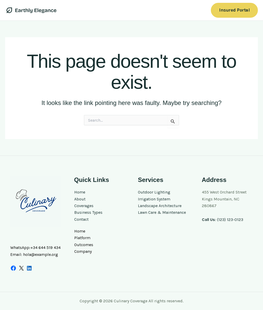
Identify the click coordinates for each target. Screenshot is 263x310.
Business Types (88, 212)
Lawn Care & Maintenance (162, 212)
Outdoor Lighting (154, 192)
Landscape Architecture (160, 205)
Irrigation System (154, 199)
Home (79, 192)
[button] (234, 10)
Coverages (83, 205)
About (80, 199)
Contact (81, 219)
